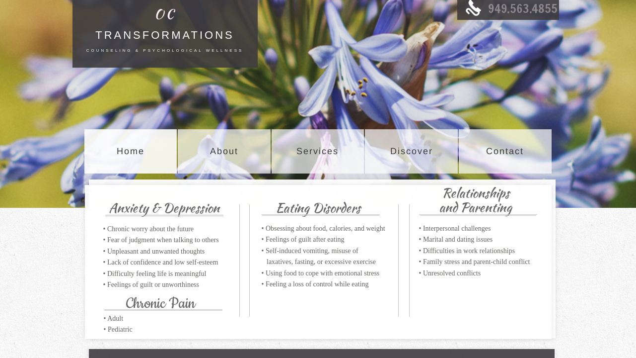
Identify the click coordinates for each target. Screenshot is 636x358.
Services (317, 151)
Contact (505, 151)
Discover (411, 151)
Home (130, 151)
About (224, 151)
